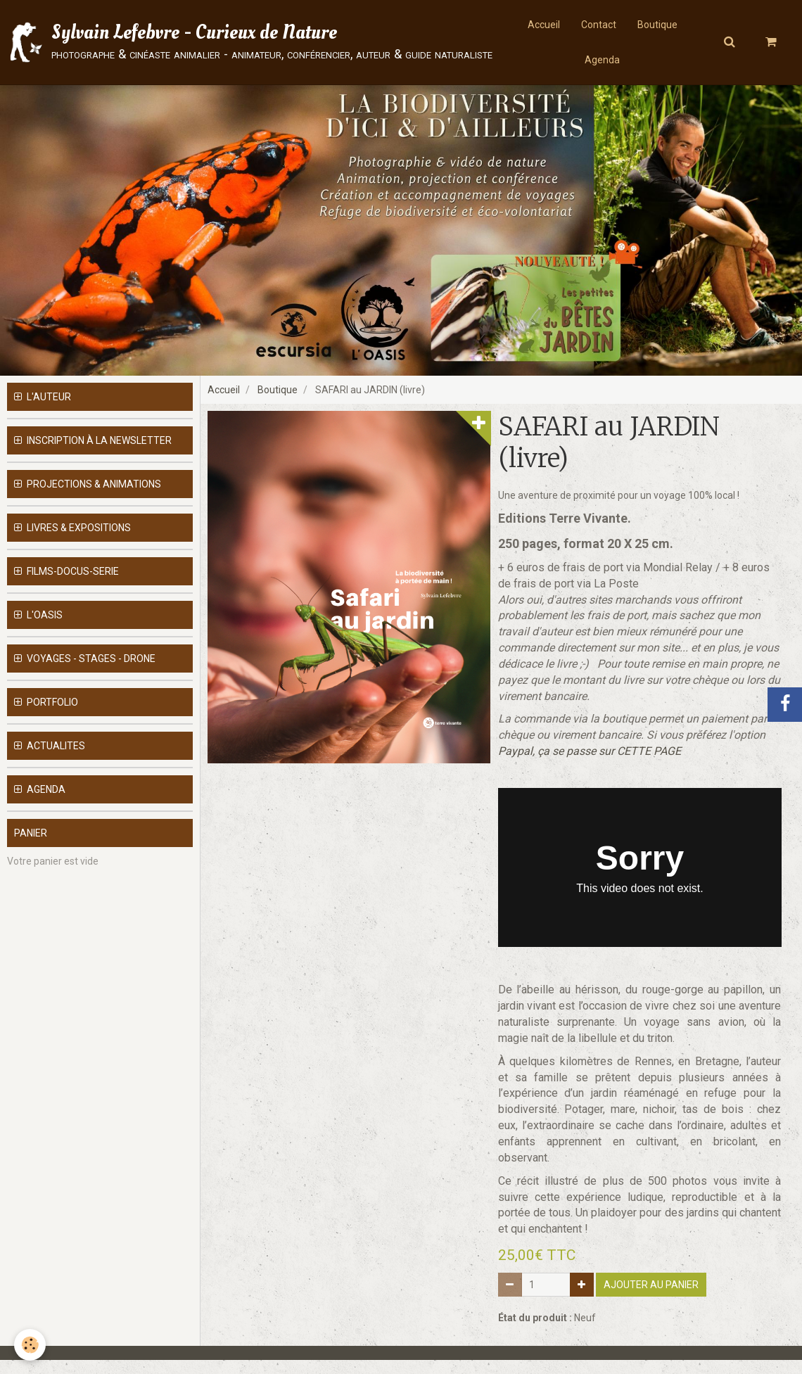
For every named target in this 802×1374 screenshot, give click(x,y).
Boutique (657, 24)
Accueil (544, 24)
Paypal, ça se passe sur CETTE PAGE (589, 765)
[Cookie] (30, 1345)
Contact (598, 24)
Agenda (602, 59)
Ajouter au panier (651, 1298)
